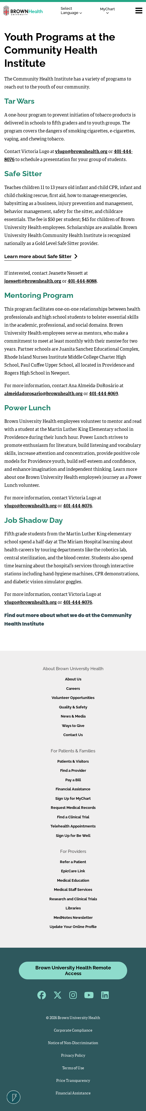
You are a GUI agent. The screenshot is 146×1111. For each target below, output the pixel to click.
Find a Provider (73, 770)
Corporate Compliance (73, 1030)
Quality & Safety (73, 707)
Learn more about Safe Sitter (41, 256)
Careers (73, 688)
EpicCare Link (73, 871)
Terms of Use (73, 1068)
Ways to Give (73, 726)
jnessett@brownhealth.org (32, 281)
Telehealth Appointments (73, 826)
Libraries (73, 908)
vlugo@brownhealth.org (81, 152)
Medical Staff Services (73, 889)
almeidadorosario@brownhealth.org (43, 394)
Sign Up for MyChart (73, 798)
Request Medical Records (73, 807)
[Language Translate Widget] (73, 11)
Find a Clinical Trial (73, 817)
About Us (73, 679)
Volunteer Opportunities (73, 698)
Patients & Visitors (73, 761)
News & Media (73, 716)
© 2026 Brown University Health (73, 1018)
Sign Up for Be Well (73, 835)
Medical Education (73, 880)
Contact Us (73, 735)
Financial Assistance (73, 789)
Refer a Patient (73, 862)
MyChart (107, 10)
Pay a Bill (73, 780)
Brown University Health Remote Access (73, 970)
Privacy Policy (73, 1056)
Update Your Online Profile (73, 927)
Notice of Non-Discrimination (73, 1043)
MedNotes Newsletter (73, 917)
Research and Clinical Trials (73, 899)
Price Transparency (73, 1081)
